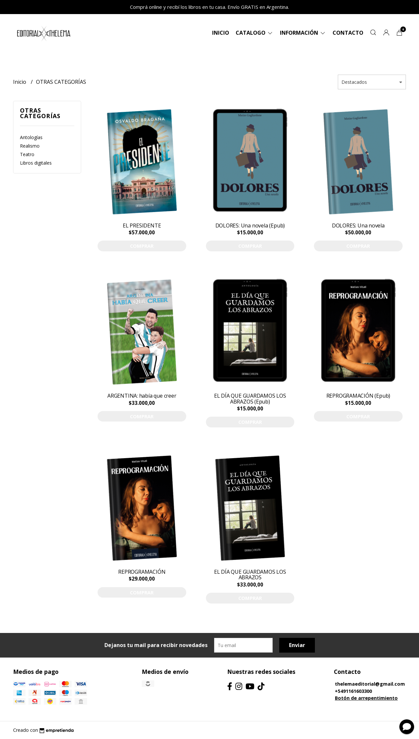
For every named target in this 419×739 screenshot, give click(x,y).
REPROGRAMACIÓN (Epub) (358, 395)
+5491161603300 (353, 691)
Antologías (31, 137)
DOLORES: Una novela (358, 225)
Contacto (348, 32)
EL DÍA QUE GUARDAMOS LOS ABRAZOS (250, 574)
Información (303, 32)
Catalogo (254, 32)
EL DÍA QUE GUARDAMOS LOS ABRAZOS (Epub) (250, 398)
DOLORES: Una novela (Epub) (250, 225)
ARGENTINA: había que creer (141, 395)
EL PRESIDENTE (142, 225)
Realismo (30, 146)
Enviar (297, 645)
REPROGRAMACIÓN (141, 571)
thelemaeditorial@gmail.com (370, 684)
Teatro (27, 154)
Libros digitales (36, 163)
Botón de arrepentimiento (366, 698)
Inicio (220, 32)
